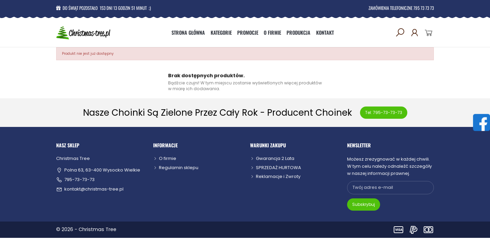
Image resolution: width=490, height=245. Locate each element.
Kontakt (325, 32)
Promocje (247, 32)
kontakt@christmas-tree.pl (94, 189)
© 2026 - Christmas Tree (86, 229)
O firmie (272, 32)
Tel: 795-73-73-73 (383, 112)
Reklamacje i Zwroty (278, 176)
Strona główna (188, 32)
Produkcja (298, 32)
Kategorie (221, 32)
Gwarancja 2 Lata (275, 158)
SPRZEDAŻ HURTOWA (278, 167)
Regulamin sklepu (178, 167)
